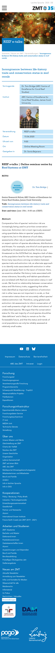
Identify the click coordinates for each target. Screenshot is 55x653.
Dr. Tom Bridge (39, 187)
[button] (52, 2)
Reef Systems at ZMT (15, 167)
